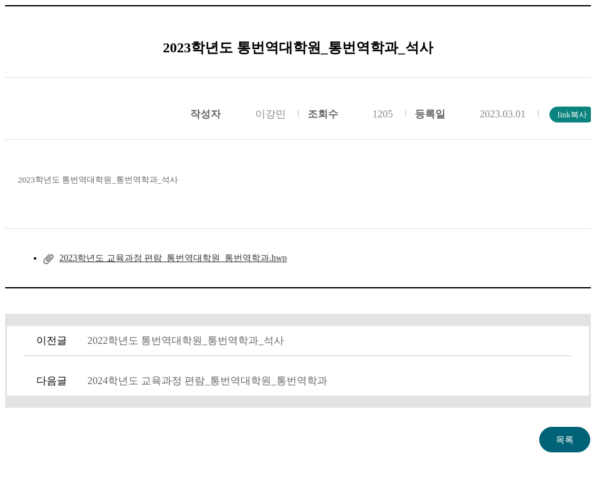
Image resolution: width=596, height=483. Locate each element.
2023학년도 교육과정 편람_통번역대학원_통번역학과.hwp (173, 258)
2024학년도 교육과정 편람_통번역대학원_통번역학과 (207, 380)
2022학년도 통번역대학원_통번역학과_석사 (185, 340)
